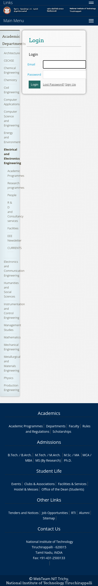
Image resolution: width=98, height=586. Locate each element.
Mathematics (12, 337)
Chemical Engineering (11, 70)
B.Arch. (26, 455)
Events (16, 484)
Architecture (12, 53)
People (11, 195)
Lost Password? (53, 84)
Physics (8, 378)
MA (76, 455)
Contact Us (48, 529)
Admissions (49, 442)
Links (8, 2)
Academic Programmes (26, 426)
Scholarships (62, 431)
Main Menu (13, 20)
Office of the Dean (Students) (63, 489)
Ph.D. (68, 460)
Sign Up (70, 84)
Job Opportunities (55, 513)
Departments (55, 426)
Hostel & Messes (26, 489)
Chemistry (10, 80)
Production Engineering (11, 387)
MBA (28, 460)
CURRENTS (14, 248)
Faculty (74, 426)
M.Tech (40, 455)
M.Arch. (55, 455)
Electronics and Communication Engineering (14, 268)
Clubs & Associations (39, 484)
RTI (73, 513)
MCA (86, 455)
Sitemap (49, 518)
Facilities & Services (72, 484)
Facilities (12, 228)
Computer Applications (12, 102)
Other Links (49, 500)
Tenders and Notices (23, 513)
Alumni (84, 513)
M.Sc (67, 455)
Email (31, 64)
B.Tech (13, 455)
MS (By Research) (48, 460)
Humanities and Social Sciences (11, 290)
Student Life (49, 471)
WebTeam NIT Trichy (50, 578)
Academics (49, 413)
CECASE (9, 60)
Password (34, 74)
